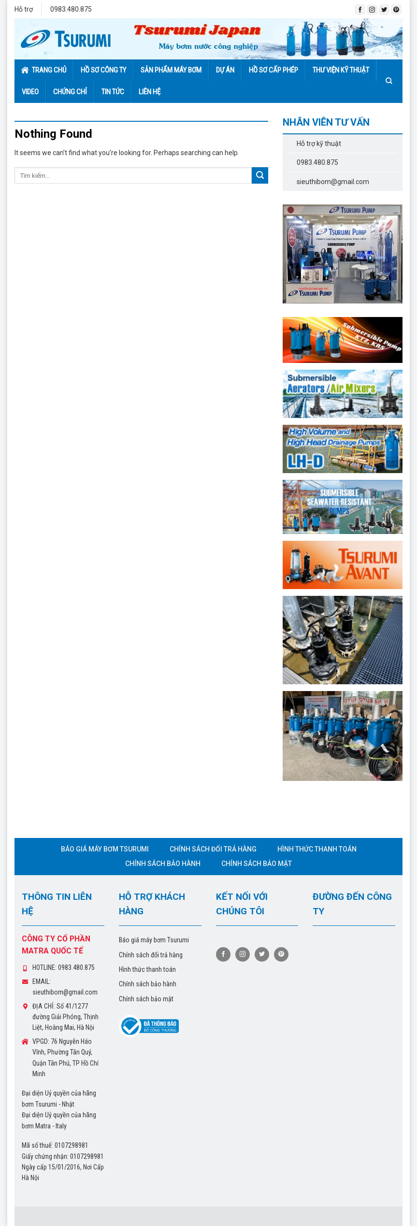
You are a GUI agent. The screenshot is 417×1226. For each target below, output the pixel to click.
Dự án (225, 70)
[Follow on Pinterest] (396, 9)
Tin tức (112, 91)
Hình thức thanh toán (317, 849)
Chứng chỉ (70, 91)
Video (30, 91)
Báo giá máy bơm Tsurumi (105, 849)
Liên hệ (149, 91)
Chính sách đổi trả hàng (213, 849)
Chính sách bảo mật (256, 863)
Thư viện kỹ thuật (341, 70)
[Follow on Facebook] (360, 9)
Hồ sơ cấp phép (273, 70)
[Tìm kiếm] (391, 81)
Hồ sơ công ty (103, 70)
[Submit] (260, 175)
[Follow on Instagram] (372, 9)
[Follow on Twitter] (384, 9)
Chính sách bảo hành (163, 863)
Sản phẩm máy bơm (171, 70)
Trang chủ (43, 70)
